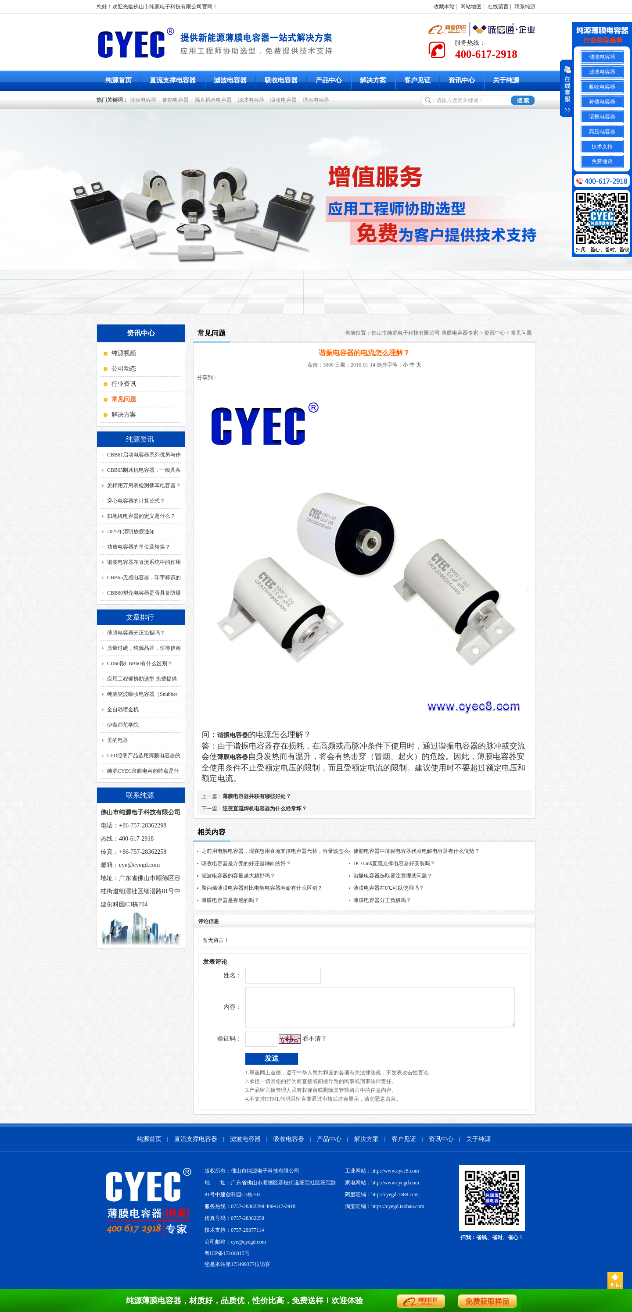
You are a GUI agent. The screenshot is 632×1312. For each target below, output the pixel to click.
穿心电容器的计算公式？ (136, 501)
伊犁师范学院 (123, 725)
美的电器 (117, 740)
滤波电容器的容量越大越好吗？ (238, 876)
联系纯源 (524, 7)
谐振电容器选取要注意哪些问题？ (392, 876)
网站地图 (470, 7)
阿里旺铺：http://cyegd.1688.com (382, 1201)
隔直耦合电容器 (214, 100)
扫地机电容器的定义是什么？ (141, 516)
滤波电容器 (230, 80)
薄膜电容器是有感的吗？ (230, 900)
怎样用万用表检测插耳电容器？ (144, 485)
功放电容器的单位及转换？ (138, 547)
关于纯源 (506, 80)
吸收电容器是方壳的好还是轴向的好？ (246, 863)
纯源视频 (123, 353)
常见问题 (521, 333)
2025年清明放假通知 (130, 531)
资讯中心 (462, 80)
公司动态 (123, 368)
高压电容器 (602, 131)
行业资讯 (123, 384)
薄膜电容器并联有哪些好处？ (257, 796)
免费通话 (602, 161)
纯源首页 (118, 80)
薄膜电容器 (144, 100)
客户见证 (417, 80)
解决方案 (373, 80)
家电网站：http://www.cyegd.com (382, 1189)
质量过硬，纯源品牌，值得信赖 (144, 648)
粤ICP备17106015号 (227, 1260)
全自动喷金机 (123, 709)
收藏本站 (444, 7)
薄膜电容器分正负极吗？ (136, 633)
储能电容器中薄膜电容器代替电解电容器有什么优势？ (416, 851)
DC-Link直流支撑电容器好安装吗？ (394, 863)
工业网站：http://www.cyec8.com (382, 1177)
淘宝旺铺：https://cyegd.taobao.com (384, 1213)
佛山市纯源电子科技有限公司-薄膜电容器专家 (424, 333)
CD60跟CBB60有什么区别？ (139, 663)
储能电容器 (176, 100)
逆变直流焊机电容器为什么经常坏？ (265, 809)
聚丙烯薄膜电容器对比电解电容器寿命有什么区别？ (262, 888)
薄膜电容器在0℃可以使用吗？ (388, 888)
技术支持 (602, 146)
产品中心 (329, 80)
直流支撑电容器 (173, 80)
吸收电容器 (281, 80)
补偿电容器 (602, 102)
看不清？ (296, 1045)
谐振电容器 (317, 100)
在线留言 (498, 7)
